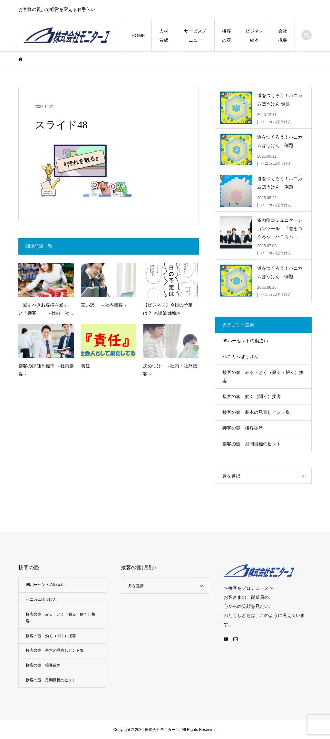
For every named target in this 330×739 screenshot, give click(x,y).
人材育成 (163, 35)
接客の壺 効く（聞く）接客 (251, 396)
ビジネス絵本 (255, 35)
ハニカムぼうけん (240, 356)
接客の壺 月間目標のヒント (251, 443)
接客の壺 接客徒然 (242, 428)
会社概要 (282, 35)
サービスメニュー (195, 35)
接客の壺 (226, 35)
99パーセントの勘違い (245, 340)
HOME (138, 35)
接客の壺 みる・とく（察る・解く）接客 (263, 376)
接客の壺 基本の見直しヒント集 (256, 412)
